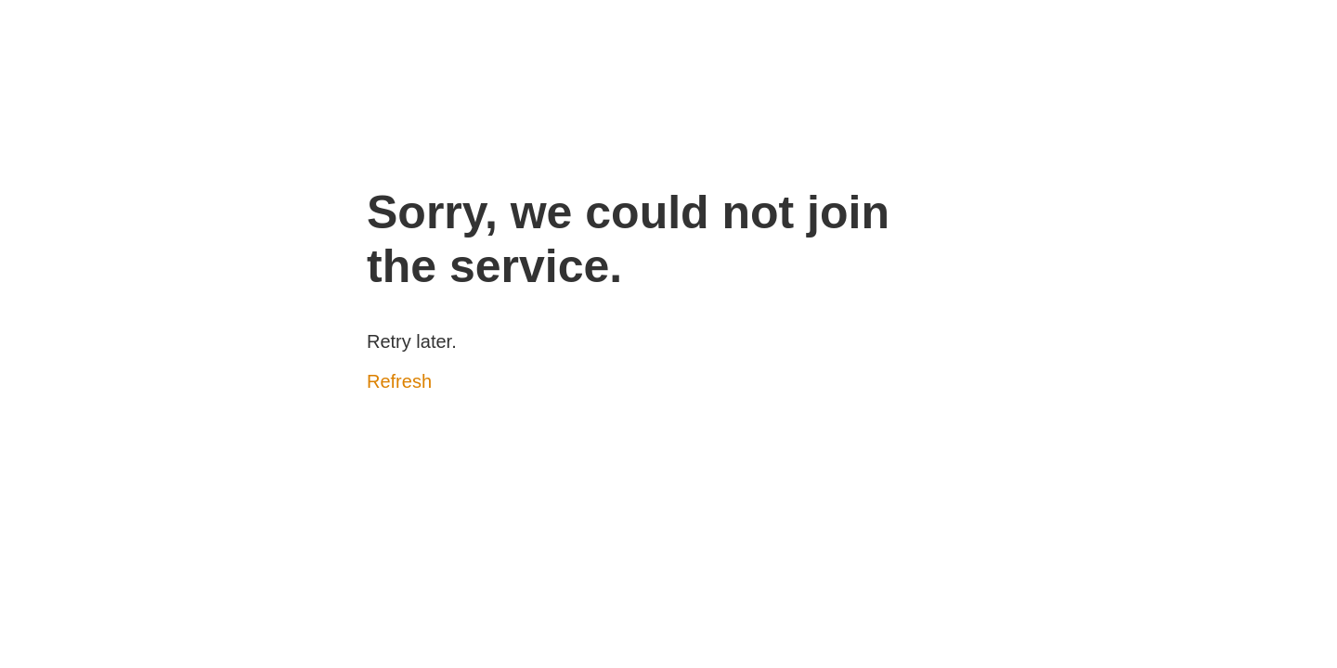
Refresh (399, 381)
